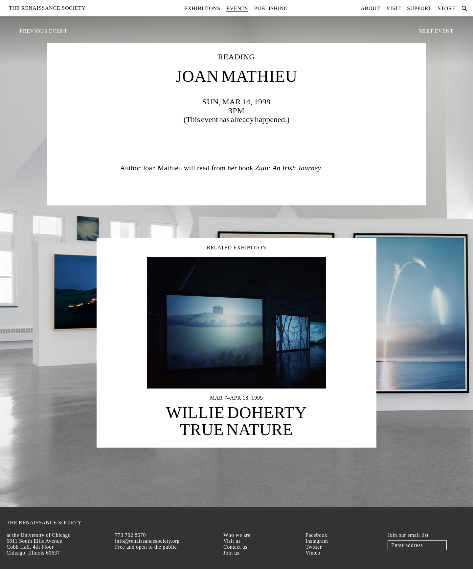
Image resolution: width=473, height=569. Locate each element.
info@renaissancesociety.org (147, 541)
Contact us (235, 547)
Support (419, 8)
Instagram (316, 541)
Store (447, 8)
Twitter (313, 547)
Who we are (236, 535)
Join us (231, 553)
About (370, 8)
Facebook (316, 535)
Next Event (435, 31)
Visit (393, 8)
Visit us (231, 541)
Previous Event (43, 31)
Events (237, 8)
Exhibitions (202, 8)
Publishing (271, 8)
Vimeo (312, 553)
